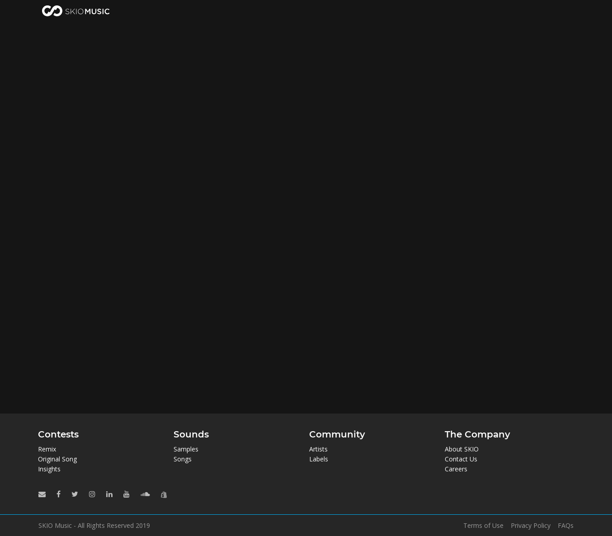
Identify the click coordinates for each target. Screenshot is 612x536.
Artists (318, 449)
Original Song (57, 459)
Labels (318, 459)
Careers (456, 469)
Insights (49, 469)
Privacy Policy (531, 525)
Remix (47, 449)
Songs (183, 459)
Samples (186, 449)
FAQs (566, 525)
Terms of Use (483, 525)
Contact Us (461, 459)
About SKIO (462, 449)
